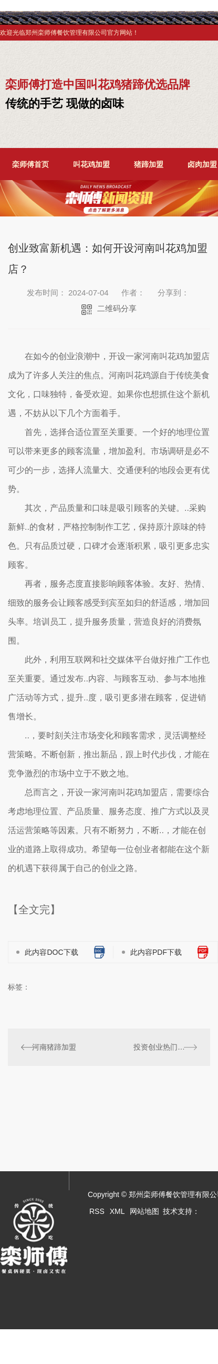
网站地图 (144, 1211)
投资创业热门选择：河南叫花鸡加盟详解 (165, 1047)
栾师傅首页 (30, 164)
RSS (97, 1211)
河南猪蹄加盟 (54, 1047)
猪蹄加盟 (148, 164)
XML (117, 1211)
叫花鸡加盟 (91, 164)
